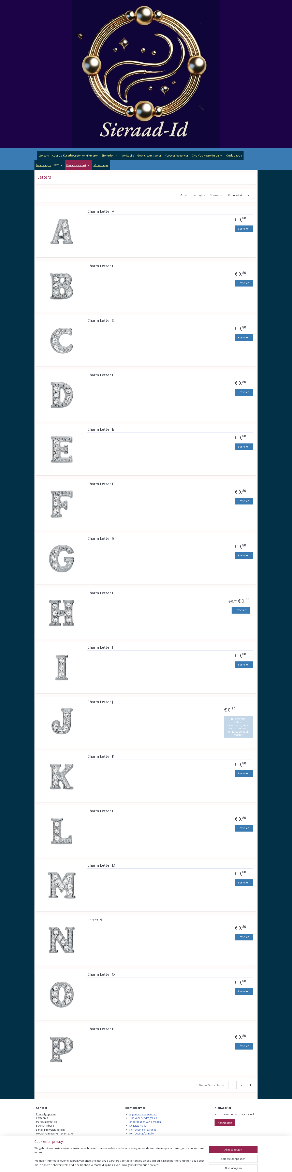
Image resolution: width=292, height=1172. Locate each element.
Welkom (44, 155)
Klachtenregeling (138, 1137)
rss (137, 1164)
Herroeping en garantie (142, 1129)
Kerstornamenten (177, 155)
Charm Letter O (101, 974)
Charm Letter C (100, 320)
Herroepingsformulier (142, 1133)
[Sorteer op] (239, 195)
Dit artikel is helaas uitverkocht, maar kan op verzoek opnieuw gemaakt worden (238, 726)
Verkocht (127, 155)
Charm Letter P (100, 1029)
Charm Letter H (101, 593)
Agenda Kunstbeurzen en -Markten (75, 155)
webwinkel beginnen (152, 1164)
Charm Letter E (100, 429)
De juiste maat (137, 1125)
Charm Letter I (100, 647)
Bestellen (243, 228)
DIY (58, 165)
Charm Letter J (100, 702)
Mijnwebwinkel (188, 1164)
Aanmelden (225, 1123)
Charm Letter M (101, 865)
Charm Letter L (100, 811)
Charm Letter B (100, 266)
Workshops (43, 165)
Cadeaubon (234, 155)
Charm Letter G (101, 538)
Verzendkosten (138, 1141)
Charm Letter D (101, 375)
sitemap (128, 1164)
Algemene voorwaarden (143, 1114)
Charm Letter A (100, 211)
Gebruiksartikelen (149, 155)
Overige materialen (207, 155)
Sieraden (110, 155)
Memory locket (78, 165)
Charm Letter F (100, 484)
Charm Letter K (100, 756)
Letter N (94, 920)
